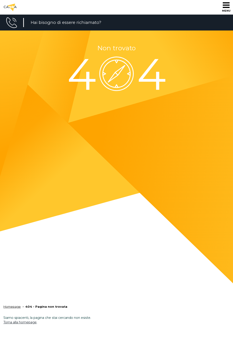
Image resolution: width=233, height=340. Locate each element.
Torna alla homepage (20, 322)
